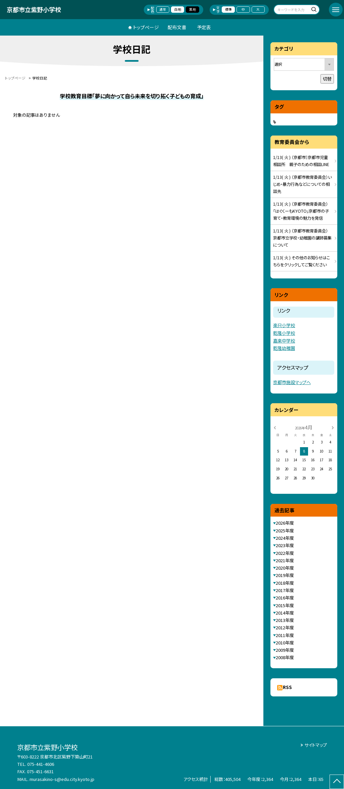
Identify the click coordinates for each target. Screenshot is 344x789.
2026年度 (285, 523)
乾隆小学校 (284, 333)
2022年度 (285, 553)
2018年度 (285, 583)
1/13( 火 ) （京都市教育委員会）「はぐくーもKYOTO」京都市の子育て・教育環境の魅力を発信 (301, 211)
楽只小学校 (284, 325)
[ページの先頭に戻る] (337, 782)
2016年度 (285, 597)
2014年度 (285, 613)
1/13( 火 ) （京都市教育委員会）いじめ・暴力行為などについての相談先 (302, 184)
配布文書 (177, 27)
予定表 (204, 27)
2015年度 (285, 605)
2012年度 (285, 627)
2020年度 (285, 568)
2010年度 (285, 642)
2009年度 (285, 650)
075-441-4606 (40, 764)
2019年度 (285, 575)
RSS (287, 687)
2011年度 (285, 635)
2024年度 (285, 538)
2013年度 (285, 620)
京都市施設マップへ (292, 382)
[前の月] (275, 427)
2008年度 (285, 657)
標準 (228, 9)
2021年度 (285, 560)
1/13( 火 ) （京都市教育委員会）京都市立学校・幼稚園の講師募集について (302, 238)
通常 (162, 9)
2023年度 (285, 545)
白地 (177, 9)
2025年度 (285, 530)
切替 (327, 78)
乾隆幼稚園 (284, 348)
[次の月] (333, 427)
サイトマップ (315, 745)
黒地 (192, 9)
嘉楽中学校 (284, 340)
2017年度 (285, 590)
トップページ (146, 27)
